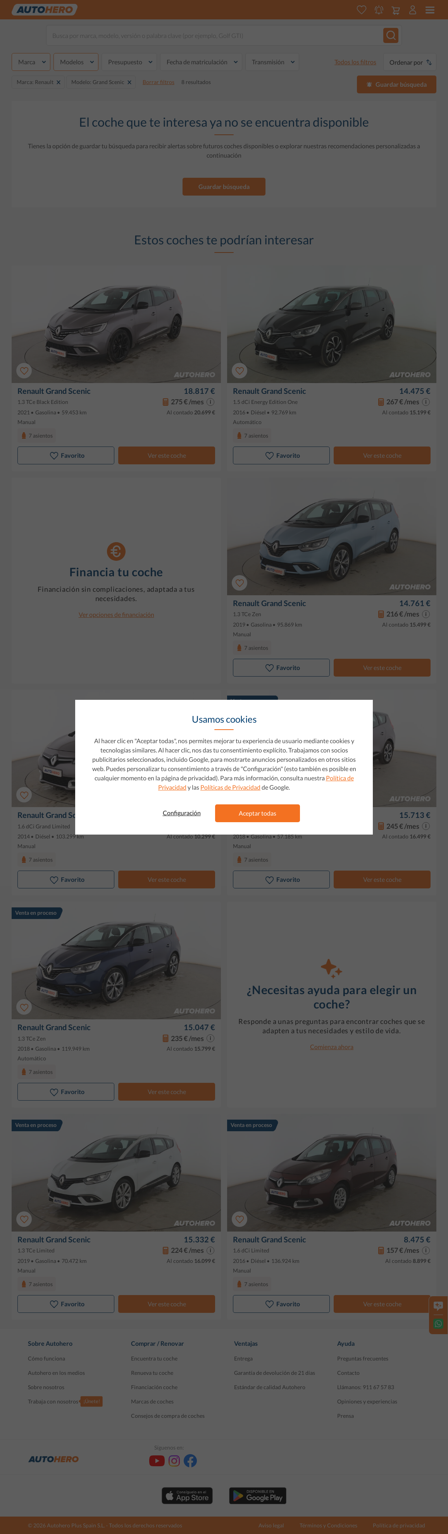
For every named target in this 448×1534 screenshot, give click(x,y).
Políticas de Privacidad (230, 787)
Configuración (182, 812)
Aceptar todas (257, 813)
